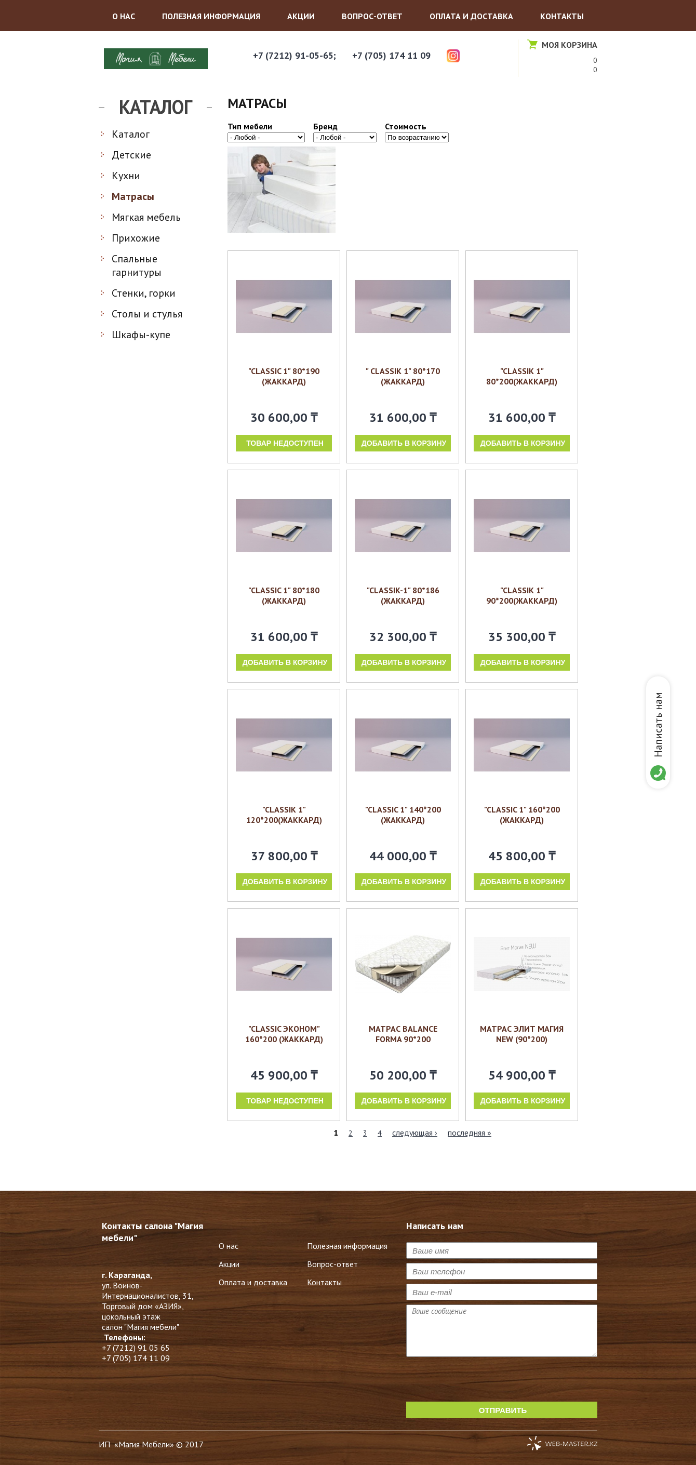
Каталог (131, 134)
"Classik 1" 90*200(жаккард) (521, 595)
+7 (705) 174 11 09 (391, 55)
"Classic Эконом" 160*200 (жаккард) (284, 1033)
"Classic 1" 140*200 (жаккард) (403, 814)
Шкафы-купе (141, 334)
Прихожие (136, 238)
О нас (123, 16)
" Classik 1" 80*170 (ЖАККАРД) (403, 376)
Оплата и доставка (471, 16)
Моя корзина (569, 44)
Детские (131, 155)
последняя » (469, 1132)
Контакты (562, 16)
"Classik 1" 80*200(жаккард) (521, 376)
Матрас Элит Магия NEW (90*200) (522, 1033)
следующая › (414, 1132)
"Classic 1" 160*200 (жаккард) (522, 814)
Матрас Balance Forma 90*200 (403, 1033)
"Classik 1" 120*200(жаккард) (284, 814)
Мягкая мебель (146, 217)
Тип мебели (249, 126)
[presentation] (485, 1381)
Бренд (325, 126)
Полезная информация (211, 16)
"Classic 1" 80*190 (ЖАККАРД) (283, 376)
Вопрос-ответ (372, 16)
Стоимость (405, 126)
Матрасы (133, 196)
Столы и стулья (147, 314)
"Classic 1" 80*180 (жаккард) (283, 595)
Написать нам (658, 724)
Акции (301, 16)
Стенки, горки (144, 293)
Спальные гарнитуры (137, 265)
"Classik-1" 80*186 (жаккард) (403, 595)
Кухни (126, 175)
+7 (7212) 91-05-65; (294, 55)
